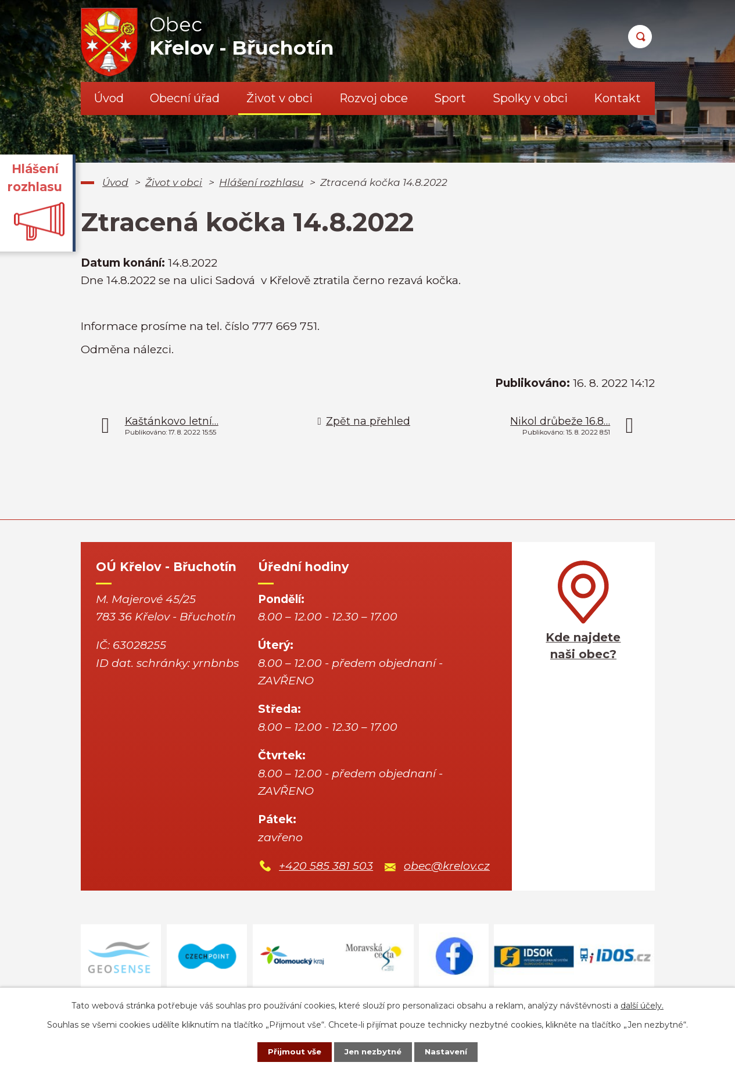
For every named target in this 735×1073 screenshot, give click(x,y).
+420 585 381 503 (326, 866)
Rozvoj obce (373, 98)
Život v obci (279, 98)
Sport (450, 98)
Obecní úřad (185, 98)
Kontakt (617, 98)
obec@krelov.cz (447, 866)
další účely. (642, 1004)
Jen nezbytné (372, 1051)
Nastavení (452, 1051)
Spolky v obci (530, 98)
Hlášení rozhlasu (261, 182)
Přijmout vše (288, 1051)
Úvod (109, 98)
